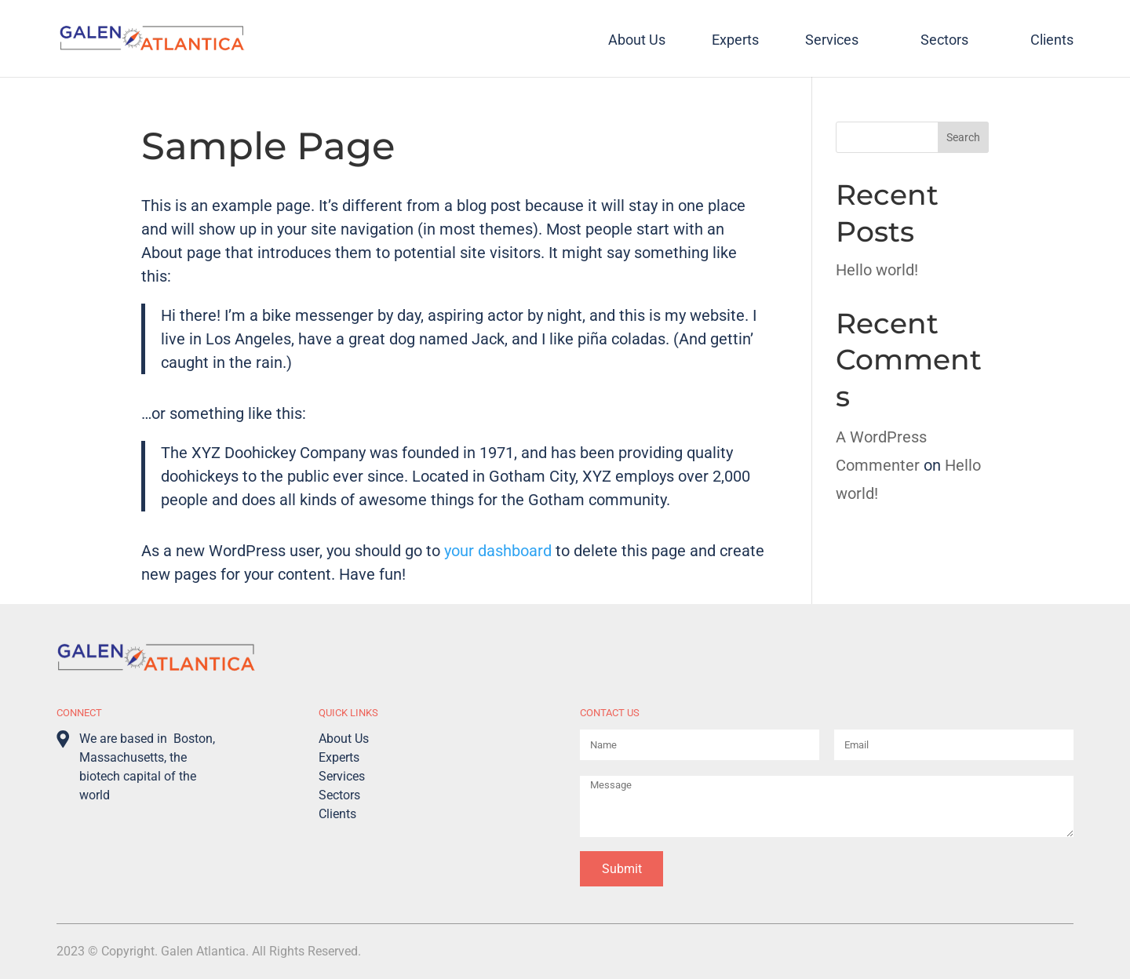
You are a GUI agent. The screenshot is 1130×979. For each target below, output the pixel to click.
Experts (735, 40)
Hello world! (877, 269)
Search (963, 137)
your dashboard (498, 550)
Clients (1052, 40)
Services (831, 40)
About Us (636, 40)
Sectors (944, 40)
